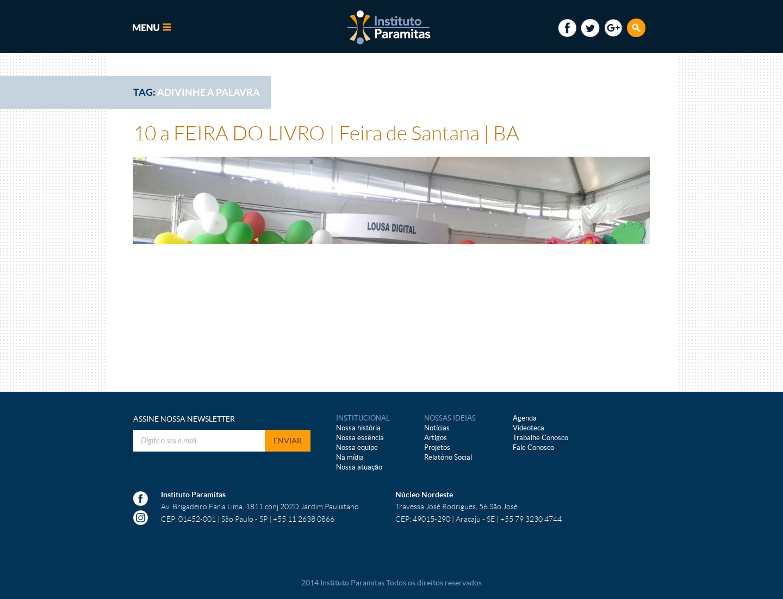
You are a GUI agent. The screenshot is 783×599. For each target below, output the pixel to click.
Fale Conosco (533, 447)
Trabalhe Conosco (540, 438)
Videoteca (528, 428)
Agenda (525, 418)
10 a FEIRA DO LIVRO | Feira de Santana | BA (326, 133)
